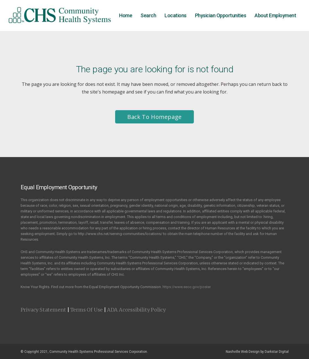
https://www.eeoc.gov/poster (187, 287)
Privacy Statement (43, 309)
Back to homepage (154, 117)
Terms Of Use (86, 309)
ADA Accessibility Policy (136, 309)
